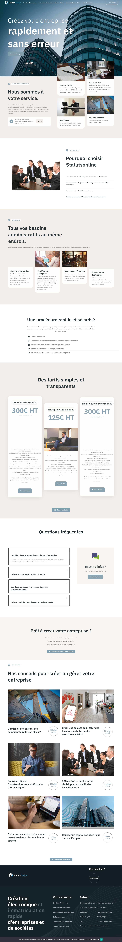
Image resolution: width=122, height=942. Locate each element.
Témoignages (101, 917)
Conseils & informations (73, 3)
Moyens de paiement (104, 912)
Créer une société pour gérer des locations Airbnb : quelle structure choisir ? (80, 729)
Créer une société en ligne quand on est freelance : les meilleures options (26, 836)
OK (101, 939)
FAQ (81, 921)
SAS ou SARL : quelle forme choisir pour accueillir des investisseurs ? (77, 782)
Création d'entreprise (60, 903)
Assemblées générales (46, 3)
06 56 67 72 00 (112, 2)
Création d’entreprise (29, 3)
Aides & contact (87, 3)
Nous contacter (102, 926)
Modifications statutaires (61, 908)
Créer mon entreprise (16, 54)
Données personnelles (88, 926)
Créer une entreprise (87, 903)
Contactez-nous (94, 878)
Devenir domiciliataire (61, 926)
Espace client (59, 3)
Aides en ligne (85, 917)
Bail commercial (58, 917)
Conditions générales (104, 921)
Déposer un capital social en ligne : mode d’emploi (81, 835)
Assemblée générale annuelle (63, 912)
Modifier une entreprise (105, 903)
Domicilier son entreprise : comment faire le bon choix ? (24, 729)
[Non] (120, 939)
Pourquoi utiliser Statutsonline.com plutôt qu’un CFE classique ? (25, 782)
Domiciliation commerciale (62, 922)
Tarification (84, 912)
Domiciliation (101, 908)
